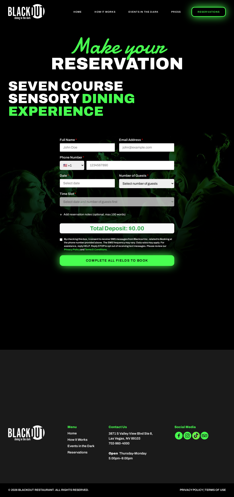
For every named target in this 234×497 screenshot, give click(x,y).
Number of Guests (133, 175)
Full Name (68, 140)
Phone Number (72, 157)
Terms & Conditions (96, 249)
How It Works (104, 11)
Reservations (209, 11)
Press (176, 11)
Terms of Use (215, 489)
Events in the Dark (81, 446)
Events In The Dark (143, 11)
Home (77, 11)
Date (64, 175)
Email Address (131, 140)
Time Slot (68, 194)
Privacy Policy (72, 249)
